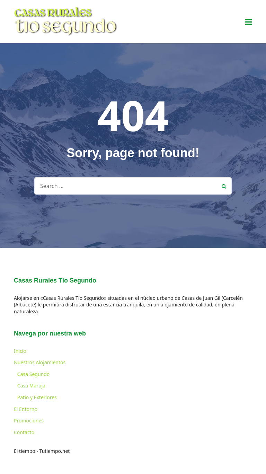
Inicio (20, 351)
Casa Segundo (33, 374)
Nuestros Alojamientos (39, 362)
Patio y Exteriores (37, 397)
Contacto (24, 432)
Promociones (29, 420)
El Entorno (25, 409)
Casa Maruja (31, 385)
